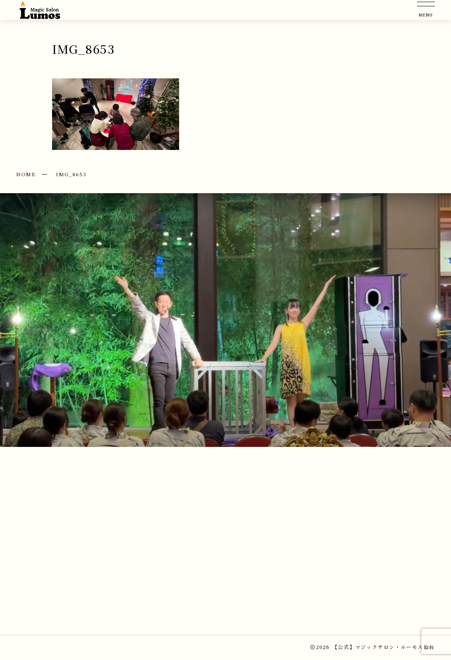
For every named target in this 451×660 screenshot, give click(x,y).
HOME (26, 173)
